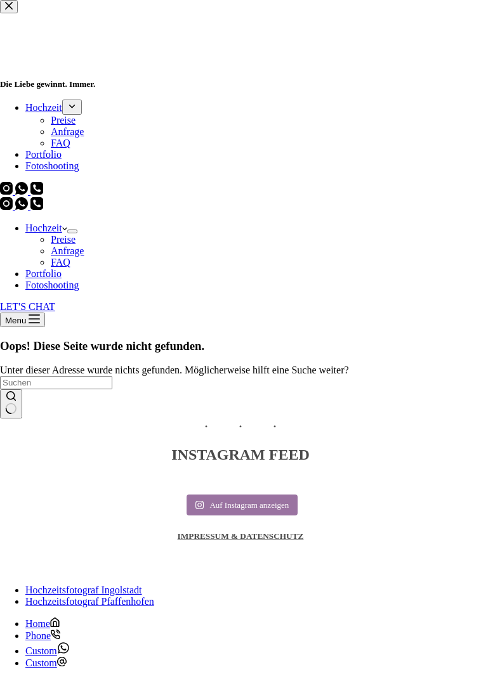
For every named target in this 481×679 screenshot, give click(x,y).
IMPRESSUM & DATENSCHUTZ (241, 536)
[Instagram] (7, 206)
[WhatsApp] (22, 206)
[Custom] (47, 650)
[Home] (42, 623)
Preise (63, 239)
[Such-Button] (11, 403)
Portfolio (43, 273)
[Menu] (22, 320)
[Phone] (42, 635)
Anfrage (67, 250)
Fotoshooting (52, 285)
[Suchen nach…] (56, 382)
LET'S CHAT (27, 306)
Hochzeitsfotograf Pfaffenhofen (89, 601)
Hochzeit (46, 228)
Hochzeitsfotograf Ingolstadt (83, 590)
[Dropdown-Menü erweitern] (72, 231)
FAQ (60, 262)
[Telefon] (36, 206)
